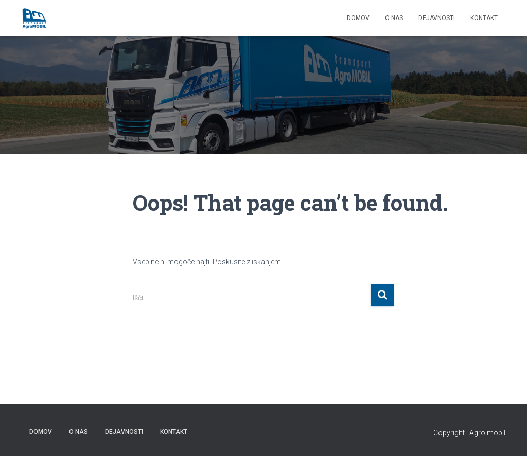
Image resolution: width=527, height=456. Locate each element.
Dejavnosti (436, 18)
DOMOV (358, 18)
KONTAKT (484, 18)
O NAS (394, 18)
